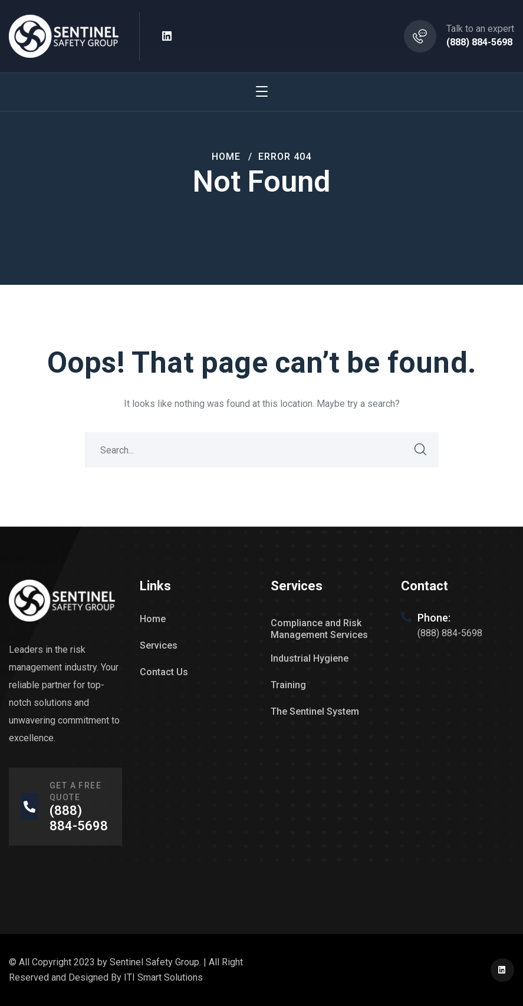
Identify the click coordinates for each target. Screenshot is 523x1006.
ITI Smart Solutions (163, 977)
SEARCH (421, 449)
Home (226, 156)
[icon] (167, 37)
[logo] (64, 35)
